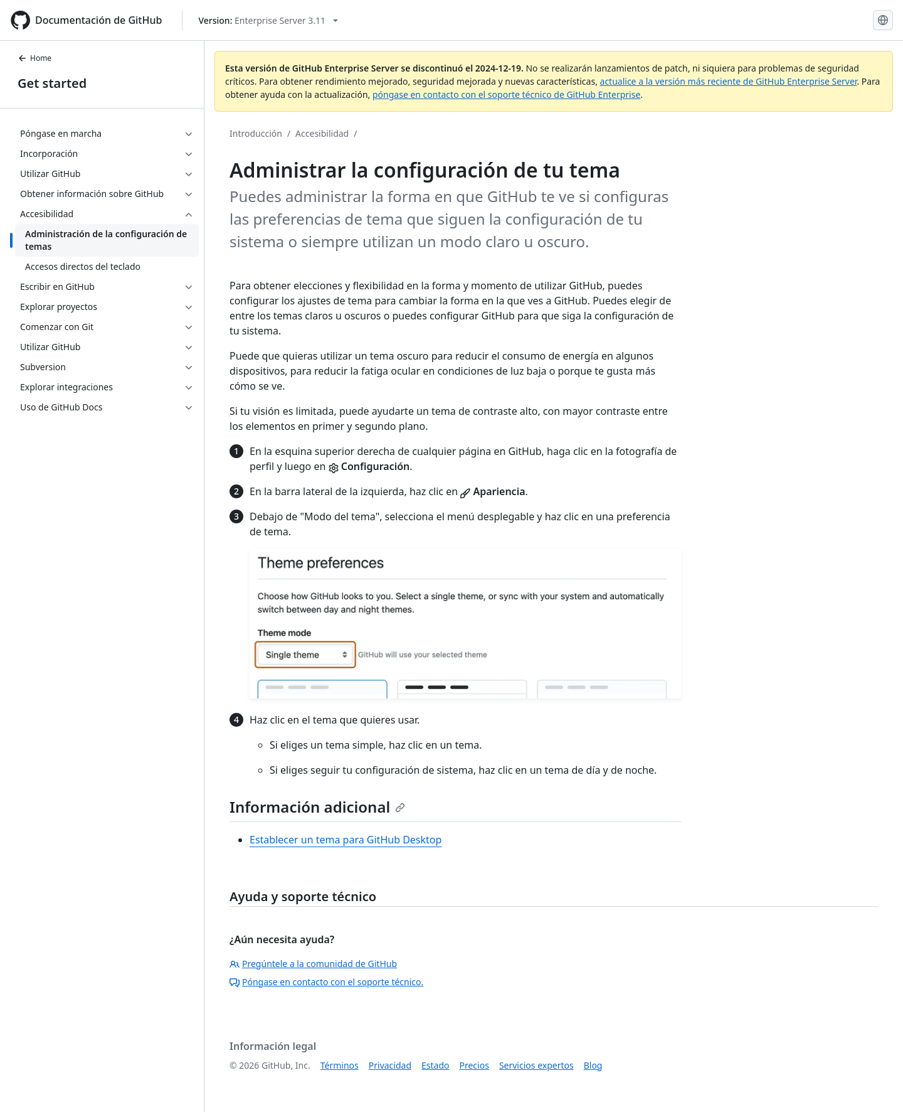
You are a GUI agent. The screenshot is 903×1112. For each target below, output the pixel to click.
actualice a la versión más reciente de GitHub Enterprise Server (728, 81)
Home (34, 58)
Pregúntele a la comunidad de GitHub (313, 964)
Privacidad (390, 1065)
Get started (52, 83)
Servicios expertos (536, 1065)
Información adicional (317, 806)
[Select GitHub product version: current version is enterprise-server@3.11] (268, 20)
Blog (593, 1065)
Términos (339, 1065)
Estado (435, 1065)
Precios (474, 1065)
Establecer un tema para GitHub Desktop (345, 840)
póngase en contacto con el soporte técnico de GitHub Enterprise (506, 94)
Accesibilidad (322, 133)
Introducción (256, 133)
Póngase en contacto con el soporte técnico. (326, 982)
